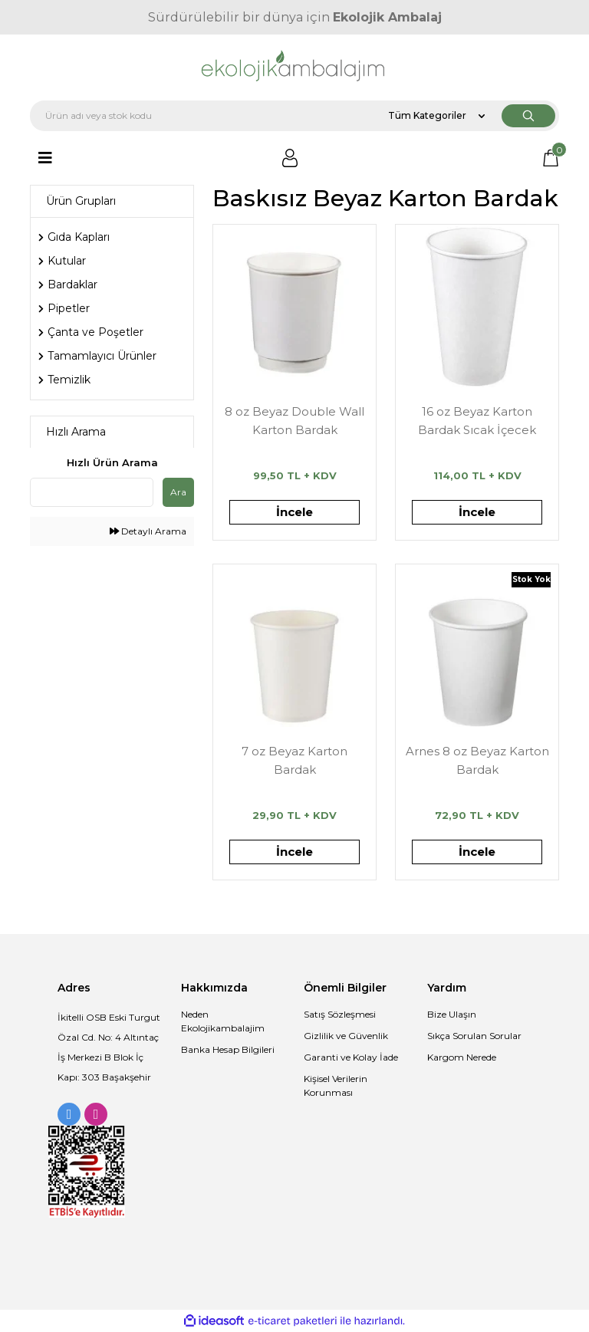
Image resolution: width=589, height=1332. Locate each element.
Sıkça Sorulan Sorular (474, 1035)
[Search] (294, 115)
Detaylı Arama (148, 531)
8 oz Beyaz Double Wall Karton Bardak (294, 420)
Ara (178, 492)
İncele (294, 512)
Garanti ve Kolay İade (351, 1057)
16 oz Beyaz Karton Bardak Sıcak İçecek (477, 420)
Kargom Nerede (461, 1057)
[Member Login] (290, 158)
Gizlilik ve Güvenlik (346, 1035)
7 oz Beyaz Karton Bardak (294, 760)
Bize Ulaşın (451, 1014)
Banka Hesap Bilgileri (228, 1049)
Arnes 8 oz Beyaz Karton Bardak (477, 760)
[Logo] (294, 67)
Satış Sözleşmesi (340, 1014)
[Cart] (550, 158)
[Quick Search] (91, 492)
